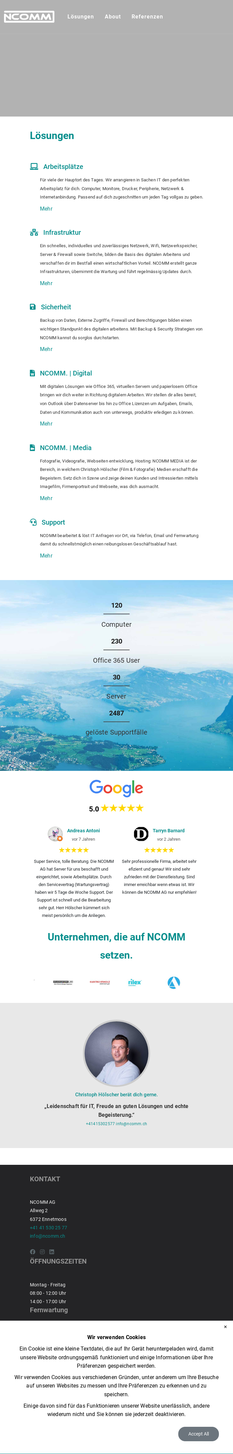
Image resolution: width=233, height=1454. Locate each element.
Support (53, 522)
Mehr (46, 209)
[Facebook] (32, 1252)
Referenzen (147, 16)
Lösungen (80, 16)
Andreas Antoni (83, 831)
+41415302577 (101, 1123)
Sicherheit (56, 307)
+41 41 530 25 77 (48, 1227)
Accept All (198, 1434)
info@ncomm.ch (131, 1123)
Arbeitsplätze (63, 167)
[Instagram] (42, 1252)
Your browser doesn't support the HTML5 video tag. (116, 58)
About (113, 16)
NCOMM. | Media (66, 448)
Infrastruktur (62, 232)
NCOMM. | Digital (66, 373)
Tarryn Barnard (169, 831)
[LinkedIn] (51, 1252)
